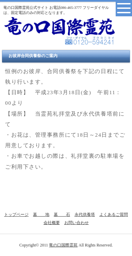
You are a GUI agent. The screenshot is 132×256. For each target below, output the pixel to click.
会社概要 (52, 222)
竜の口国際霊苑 (63, 245)
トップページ (16, 214)
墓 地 (41, 214)
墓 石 (62, 214)
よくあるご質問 (113, 214)
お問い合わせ (76, 222)
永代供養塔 (85, 214)
